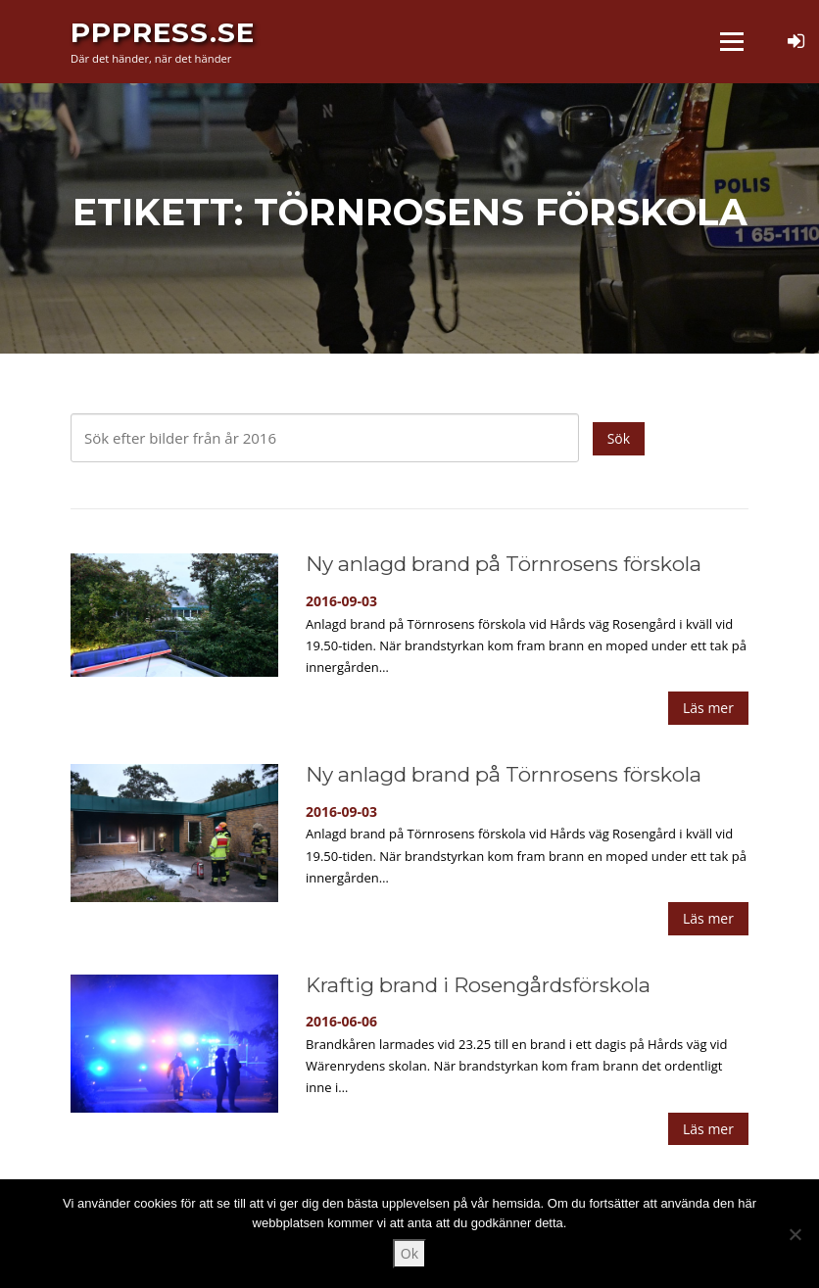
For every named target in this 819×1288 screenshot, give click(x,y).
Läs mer (708, 707)
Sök (618, 438)
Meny (731, 41)
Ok (409, 1253)
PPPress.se (163, 31)
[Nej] (794, 1234)
